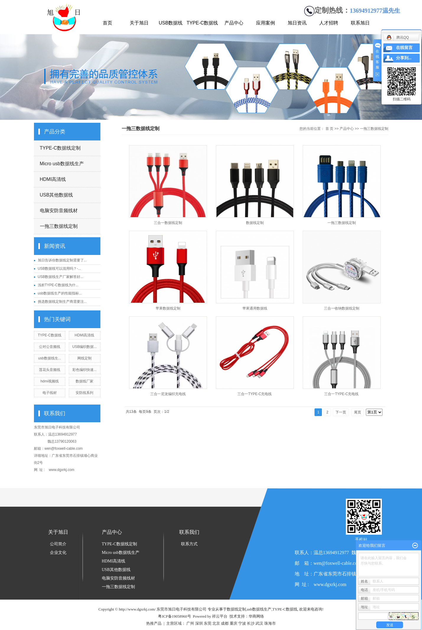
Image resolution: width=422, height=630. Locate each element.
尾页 (357, 412)
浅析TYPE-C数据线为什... (58, 285)
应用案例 (265, 22)
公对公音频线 (49, 347)
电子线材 (50, 393)
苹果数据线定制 (168, 308)
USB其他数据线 (56, 194)
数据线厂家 (84, 381)
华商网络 (256, 616)
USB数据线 (171, 22)
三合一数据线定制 (168, 223)
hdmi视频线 (49, 381)
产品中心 (233, 22)
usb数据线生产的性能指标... (60, 293)
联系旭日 (360, 22)
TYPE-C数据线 (202, 22)
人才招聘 (328, 22)
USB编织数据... (84, 347)
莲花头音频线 (49, 370)
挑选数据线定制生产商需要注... (62, 302)
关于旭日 (139, 22)
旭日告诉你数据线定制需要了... (62, 260)
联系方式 (189, 544)
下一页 (340, 412)
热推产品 (154, 623)
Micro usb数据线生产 (62, 163)
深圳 (199, 623)
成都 (225, 623)
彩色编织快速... (84, 370)
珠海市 (270, 623)
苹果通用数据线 (254, 308)
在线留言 (404, 47)
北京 (216, 623)
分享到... (404, 58)
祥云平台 (219, 616)
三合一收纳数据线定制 (341, 308)
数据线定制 (255, 223)
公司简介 (58, 544)
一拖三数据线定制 (59, 226)
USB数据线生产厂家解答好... (61, 277)
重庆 (233, 623)
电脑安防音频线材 (59, 210)
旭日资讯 (297, 22)
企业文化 (58, 552)
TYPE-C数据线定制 (60, 147)
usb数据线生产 (259, 609)
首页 (107, 22)
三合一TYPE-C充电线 (254, 394)
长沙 (251, 623)
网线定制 (84, 358)
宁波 (242, 623)
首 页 (329, 129)
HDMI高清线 (53, 179)
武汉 (259, 623)
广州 (190, 623)
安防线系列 (84, 393)
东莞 (207, 623)
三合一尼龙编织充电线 (168, 394)
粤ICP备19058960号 (174, 616)
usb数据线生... (49, 358)
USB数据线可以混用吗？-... (59, 268)
